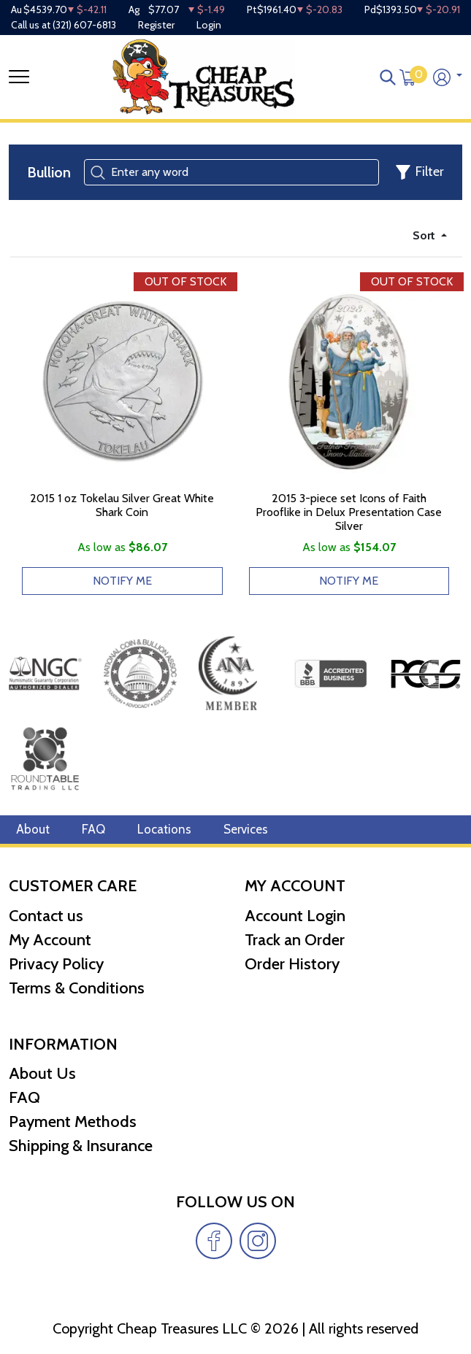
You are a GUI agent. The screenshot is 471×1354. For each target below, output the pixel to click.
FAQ (93, 829)
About (33, 829)
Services (245, 829)
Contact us (46, 916)
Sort (425, 235)
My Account (50, 940)
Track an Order (295, 940)
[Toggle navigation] (19, 76)
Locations (164, 829)
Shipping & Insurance (81, 1145)
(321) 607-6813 (84, 24)
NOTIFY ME (122, 581)
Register (156, 24)
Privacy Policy (56, 964)
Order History (292, 964)
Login (208, 24)
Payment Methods (73, 1121)
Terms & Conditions (77, 988)
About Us (42, 1073)
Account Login (295, 916)
